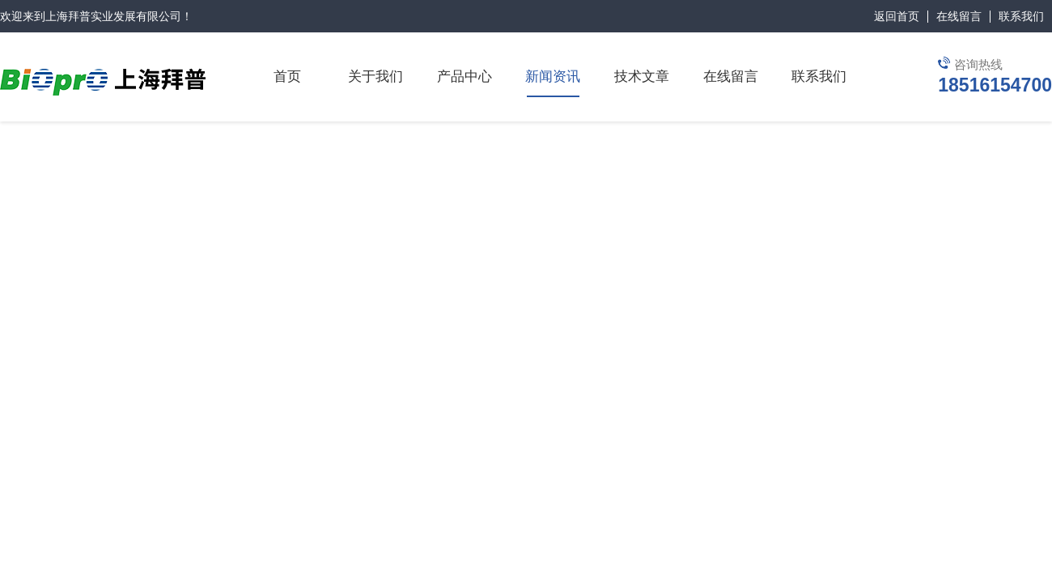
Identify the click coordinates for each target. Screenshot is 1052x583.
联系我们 (1021, 16)
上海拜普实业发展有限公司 (113, 16)
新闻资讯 (552, 76)
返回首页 (896, 16)
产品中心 (464, 76)
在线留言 (959, 16)
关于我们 (375, 76)
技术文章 (641, 76)
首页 (287, 76)
